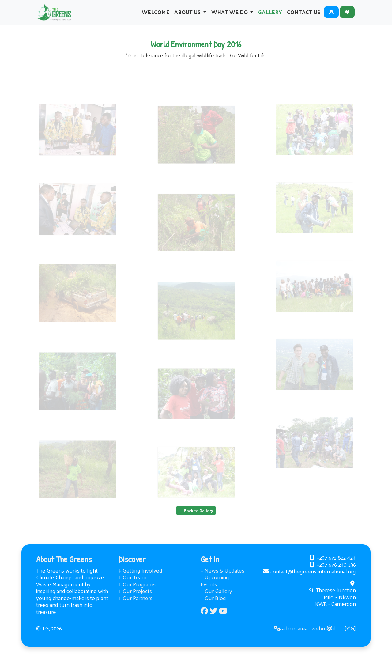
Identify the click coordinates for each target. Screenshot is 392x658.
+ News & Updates (222, 577)
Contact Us (303, 15)
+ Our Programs (137, 590)
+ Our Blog (213, 604)
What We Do (230, 15)
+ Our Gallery (216, 597)
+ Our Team (132, 584)
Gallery (270, 15)
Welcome (155, 15)
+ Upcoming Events (215, 587)
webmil (323, 635)
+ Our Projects (135, 597)
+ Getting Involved (140, 577)
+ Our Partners (136, 604)
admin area (290, 635)
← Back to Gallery (196, 517)
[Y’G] (350, 635)
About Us (188, 15)
